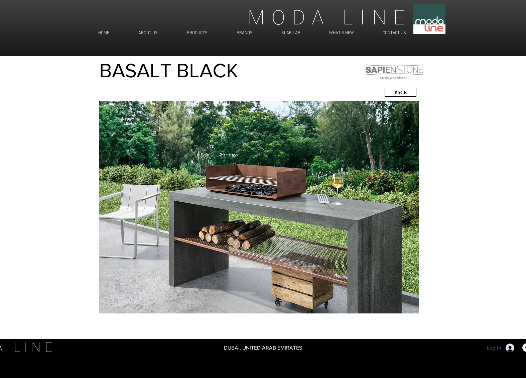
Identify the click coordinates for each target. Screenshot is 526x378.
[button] (259, 207)
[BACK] (400, 92)
